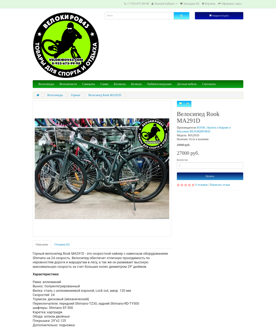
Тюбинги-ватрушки (159, 84)
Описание (42, 244)
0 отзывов (201, 184)
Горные (75, 95)
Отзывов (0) (61, 244)
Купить (210, 176)
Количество (182, 160)
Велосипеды (46, 84)
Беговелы (120, 84)
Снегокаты (209, 84)
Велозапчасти (68, 84)
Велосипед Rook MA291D (104, 95)
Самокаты (88, 84)
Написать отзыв (220, 184)
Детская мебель (187, 84)
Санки (104, 84)
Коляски (136, 84)
